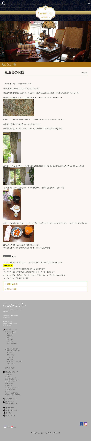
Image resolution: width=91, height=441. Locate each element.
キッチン (9, 353)
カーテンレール (10, 381)
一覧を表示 (84, 72)
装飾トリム (8, 385)
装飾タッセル (9, 383)
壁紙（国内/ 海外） (11, 389)
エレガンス (10, 333)
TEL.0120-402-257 (22, 278)
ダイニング (16, 350)
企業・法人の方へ (12, 410)
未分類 (14, 256)
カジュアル (10, 341)
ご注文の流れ (9, 374)
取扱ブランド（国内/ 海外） (13, 395)
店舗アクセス (10, 415)
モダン (9, 337)
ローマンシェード (10, 378)
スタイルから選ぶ (10, 332)
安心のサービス (11, 399)
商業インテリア (10, 368)
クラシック (10, 335)
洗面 (8, 355)
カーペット (8, 391)
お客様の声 (10, 408)
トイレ (13, 355)
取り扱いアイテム (12, 372)
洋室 (12, 359)
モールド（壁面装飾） (11, 393)
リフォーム (10, 401)
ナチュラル (10, 339)
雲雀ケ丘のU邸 (12, 284)
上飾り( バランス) (12, 343)
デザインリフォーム (11, 404)
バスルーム (10, 357)
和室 (8, 359)
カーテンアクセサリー (11, 387)
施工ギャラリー (11, 329)
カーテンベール (43, 433)
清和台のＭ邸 (11, 289)
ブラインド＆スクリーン (12, 380)
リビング (9, 350)
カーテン (8, 376)
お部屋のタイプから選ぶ (12, 349)
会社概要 (9, 413)
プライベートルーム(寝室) (14, 361)
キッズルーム (11, 363)
